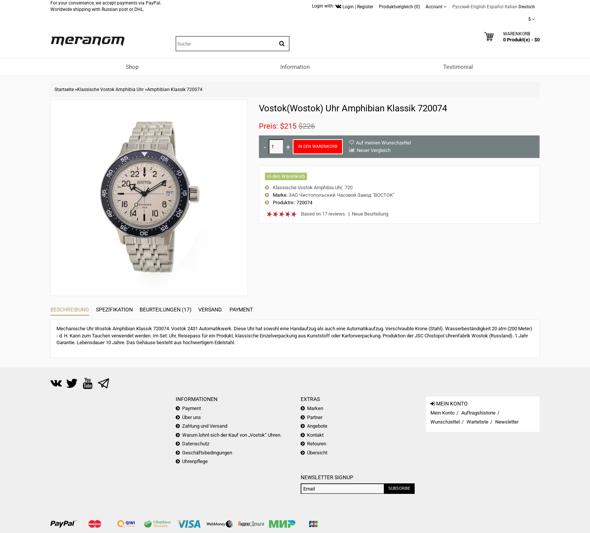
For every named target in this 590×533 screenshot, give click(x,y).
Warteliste (477, 422)
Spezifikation (114, 310)
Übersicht (317, 453)
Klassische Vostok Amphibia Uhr (110, 89)
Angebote (317, 426)
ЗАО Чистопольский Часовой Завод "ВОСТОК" (341, 195)
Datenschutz (195, 443)
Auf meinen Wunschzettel (383, 143)
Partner (314, 417)
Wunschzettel (445, 422)
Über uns (191, 417)
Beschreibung (69, 310)
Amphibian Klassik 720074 (174, 89)
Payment (241, 310)
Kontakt (315, 435)
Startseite (64, 89)
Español (495, 6)
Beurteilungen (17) (166, 310)
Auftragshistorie (478, 413)
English (478, 6)
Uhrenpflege (195, 461)
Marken (315, 408)
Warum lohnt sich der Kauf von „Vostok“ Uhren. (231, 435)
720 (349, 187)
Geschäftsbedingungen (207, 453)
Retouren (316, 443)
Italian (511, 6)
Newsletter (507, 422)
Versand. (210, 310)
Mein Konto (442, 413)
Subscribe (399, 488)
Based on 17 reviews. (323, 214)
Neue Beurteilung (370, 214)
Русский (461, 6)
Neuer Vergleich (374, 150)
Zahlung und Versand (204, 426)
